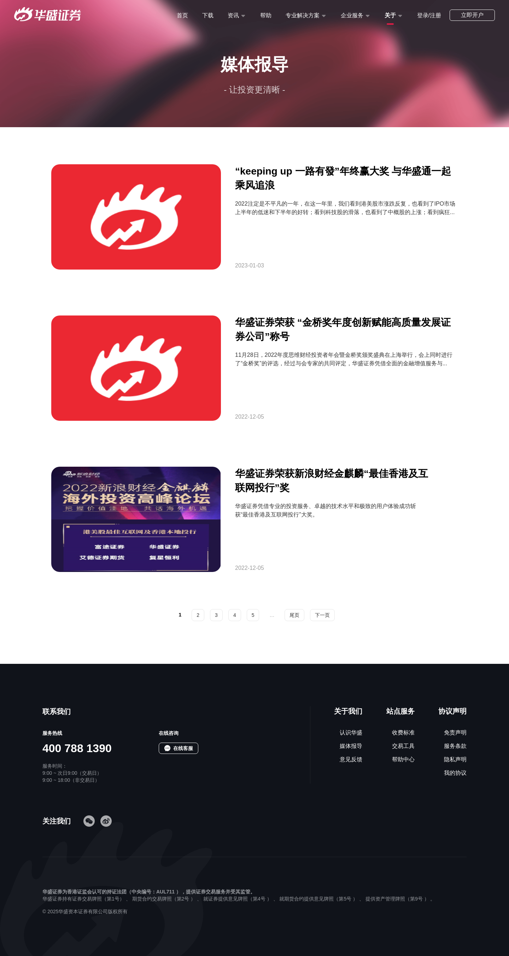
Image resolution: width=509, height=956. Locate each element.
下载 (207, 15)
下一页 (322, 615)
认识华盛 (351, 733)
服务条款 (455, 746)
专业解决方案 (303, 15)
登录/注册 (429, 15)
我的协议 (455, 773)
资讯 (233, 15)
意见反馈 (351, 759)
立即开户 (472, 15)
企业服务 (352, 15)
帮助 (265, 15)
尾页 (294, 615)
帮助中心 (403, 759)
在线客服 (183, 748)
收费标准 (403, 733)
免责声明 (455, 733)
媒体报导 (351, 746)
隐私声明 (455, 759)
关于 (390, 15)
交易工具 (403, 746)
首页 (182, 15)
